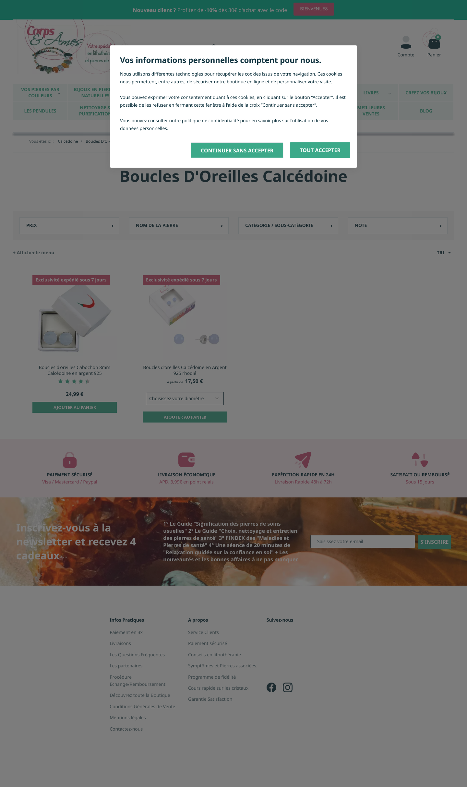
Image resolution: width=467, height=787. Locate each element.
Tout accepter (320, 150)
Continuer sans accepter (237, 150)
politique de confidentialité (210, 121)
